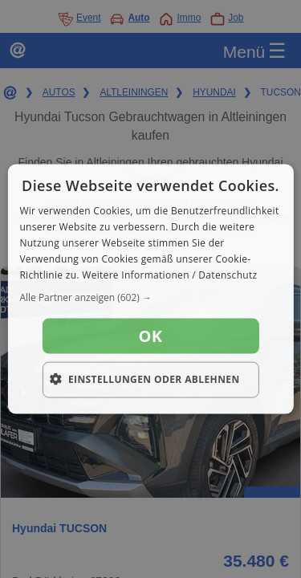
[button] (150, 298)
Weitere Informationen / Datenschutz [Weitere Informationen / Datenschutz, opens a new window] (169, 274)
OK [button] (151, 336)
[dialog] (150, 289)
